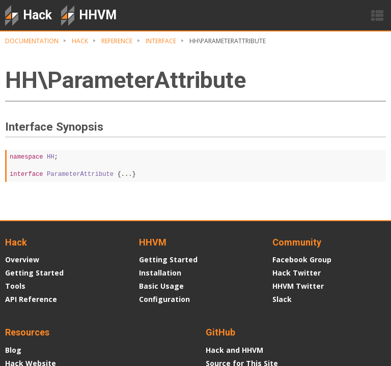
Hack (80, 41)
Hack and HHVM (234, 350)
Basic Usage (161, 286)
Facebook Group (301, 259)
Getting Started (34, 273)
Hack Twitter (296, 273)
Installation (160, 273)
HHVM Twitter (298, 286)
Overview (22, 259)
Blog (13, 350)
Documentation (32, 41)
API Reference (31, 299)
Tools (15, 286)
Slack (282, 299)
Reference (116, 41)
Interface (161, 41)
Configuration (164, 299)
